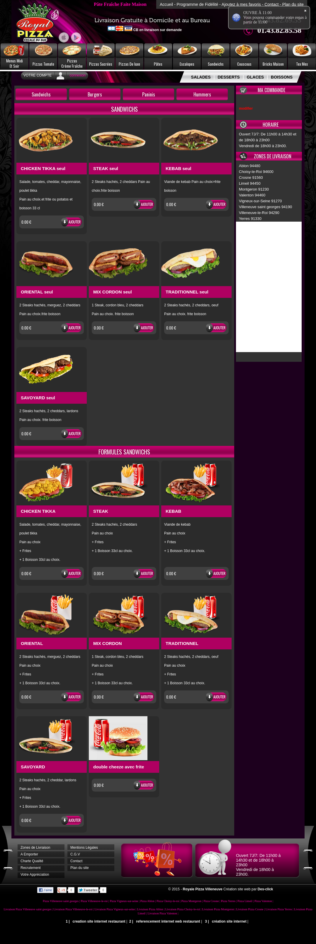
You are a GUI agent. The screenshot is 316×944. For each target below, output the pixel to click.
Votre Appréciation (35, 874)
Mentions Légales (84, 847)
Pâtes (158, 64)
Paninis (148, 94)
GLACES (255, 77)
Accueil (166, 4)
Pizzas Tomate (43, 64)
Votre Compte (37, 75)
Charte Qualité (32, 861)
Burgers (95, 94)
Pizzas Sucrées (100, 64)
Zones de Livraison (35, 847)
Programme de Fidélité (197, 4)
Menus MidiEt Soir (14, 63)
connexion (77, 75)
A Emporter (29, 854)
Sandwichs (216, 64)
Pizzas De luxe (129, 64)
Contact (271, 4)
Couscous (244, 64)
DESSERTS (228, 77)
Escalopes (187, 64)
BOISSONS (282, 77)
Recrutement (31, 868)
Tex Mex (302, 64)
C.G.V (75, 854)
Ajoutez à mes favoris (241, 4)
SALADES (201, 77)
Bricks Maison (273, 64)
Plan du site (293, 4)
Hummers (202, 94)
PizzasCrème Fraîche (72, 63)
